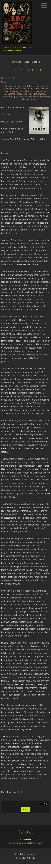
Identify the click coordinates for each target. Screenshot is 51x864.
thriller (22, 91)
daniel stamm (28, 86)
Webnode (31, 858)
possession (22, 94)
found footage (24, 96)
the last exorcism (12, 86)
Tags (3, 82)
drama (14, 91)
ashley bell (39, 89)
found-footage (9, 96)
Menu (44, 5)
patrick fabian (26, 89)
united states (40, 91)
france (29, 91)
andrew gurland (11, 89)
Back (25, 809)
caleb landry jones (26, 99)
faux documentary (37, 94)
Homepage (16, 62)
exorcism (36, 96)
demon (45, 96)
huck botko (41, 86)
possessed (10, 94)
